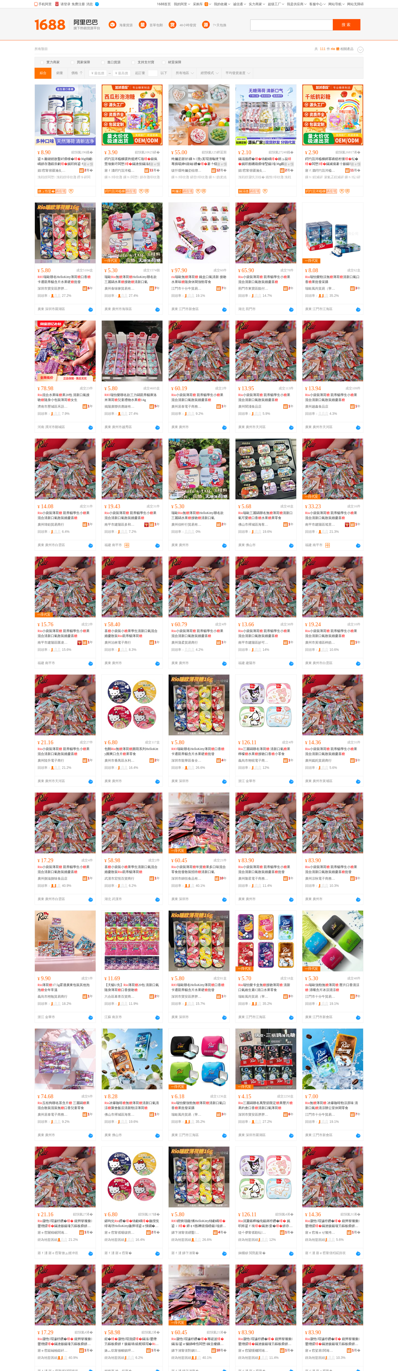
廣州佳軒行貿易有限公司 (186, 524)
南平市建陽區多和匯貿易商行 (119, 524)
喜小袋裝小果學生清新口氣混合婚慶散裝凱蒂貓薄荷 (131, 633)
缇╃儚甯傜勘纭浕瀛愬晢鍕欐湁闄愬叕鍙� (253, 1232)
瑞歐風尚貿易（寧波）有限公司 (320, 288)
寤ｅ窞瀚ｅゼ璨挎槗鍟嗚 (320, 1232)
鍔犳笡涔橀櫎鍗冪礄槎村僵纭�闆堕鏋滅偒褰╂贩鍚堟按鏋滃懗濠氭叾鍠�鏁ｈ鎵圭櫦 (332, 161)
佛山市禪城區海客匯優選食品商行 (253, 524)
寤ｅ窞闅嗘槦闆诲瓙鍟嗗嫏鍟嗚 (253, 1350)
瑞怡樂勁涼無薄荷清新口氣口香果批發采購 (332, 279)
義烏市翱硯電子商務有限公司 (253, 760)
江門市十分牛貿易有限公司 (186, 288)
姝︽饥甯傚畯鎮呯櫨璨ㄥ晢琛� (119, 1350)
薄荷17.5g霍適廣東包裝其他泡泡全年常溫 (64, 987)
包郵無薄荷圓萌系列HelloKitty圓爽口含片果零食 (131, 751)
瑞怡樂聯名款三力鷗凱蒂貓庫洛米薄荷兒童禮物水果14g (130, 397)
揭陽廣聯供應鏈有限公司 (119, 406)
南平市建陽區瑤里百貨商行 (320, 524)
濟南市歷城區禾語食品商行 (53, 406)
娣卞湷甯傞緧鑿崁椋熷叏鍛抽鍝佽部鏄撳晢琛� (186, 1232)
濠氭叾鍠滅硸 (334, 177)
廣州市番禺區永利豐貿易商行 (119, 760)
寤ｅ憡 (88, 164)
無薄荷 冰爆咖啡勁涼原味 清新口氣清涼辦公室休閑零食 (331, 1105)
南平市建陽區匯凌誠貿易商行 (53, 642)
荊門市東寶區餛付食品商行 (253, 288)
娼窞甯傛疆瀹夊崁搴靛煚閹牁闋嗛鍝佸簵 (53, 170)
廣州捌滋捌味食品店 (52, 878)
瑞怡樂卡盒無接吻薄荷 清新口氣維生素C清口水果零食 (264, 987)
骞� (88, 170)
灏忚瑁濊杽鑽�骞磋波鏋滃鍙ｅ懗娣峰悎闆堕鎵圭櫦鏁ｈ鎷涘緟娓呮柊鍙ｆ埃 (198, 1341)
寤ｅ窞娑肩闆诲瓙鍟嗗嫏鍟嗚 (320, 1350)
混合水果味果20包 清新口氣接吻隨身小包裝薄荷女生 (64, 397)
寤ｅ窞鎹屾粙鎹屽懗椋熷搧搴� (53, 1350)
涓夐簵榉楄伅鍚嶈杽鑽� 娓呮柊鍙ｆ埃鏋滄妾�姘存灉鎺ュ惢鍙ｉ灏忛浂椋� (265, 1223)
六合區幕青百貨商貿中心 (119, 996)
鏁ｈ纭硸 (352, 177)
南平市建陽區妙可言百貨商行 (253, 642)
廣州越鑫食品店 (316, 406)
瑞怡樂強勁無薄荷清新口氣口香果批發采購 (198, 1105)
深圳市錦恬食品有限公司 (186, 878)
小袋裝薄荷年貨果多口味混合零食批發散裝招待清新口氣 (198, 869)
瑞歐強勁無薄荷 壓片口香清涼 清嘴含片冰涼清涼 (332, 987)
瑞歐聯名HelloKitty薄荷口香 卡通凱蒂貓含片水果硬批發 (64, 279)
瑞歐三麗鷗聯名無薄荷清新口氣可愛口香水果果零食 (265, 515)
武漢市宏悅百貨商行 (119, 878)
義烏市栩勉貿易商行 (52, 996)
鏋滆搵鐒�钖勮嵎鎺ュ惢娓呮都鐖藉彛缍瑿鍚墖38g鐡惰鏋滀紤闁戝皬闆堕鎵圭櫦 (265, 161)
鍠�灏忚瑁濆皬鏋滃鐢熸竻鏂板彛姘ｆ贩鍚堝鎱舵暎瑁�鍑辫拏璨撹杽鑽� (131, 1341)
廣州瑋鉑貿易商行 (51, 524)
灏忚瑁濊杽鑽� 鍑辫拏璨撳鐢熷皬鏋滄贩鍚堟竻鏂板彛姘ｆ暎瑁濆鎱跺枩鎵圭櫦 (265, 1341)
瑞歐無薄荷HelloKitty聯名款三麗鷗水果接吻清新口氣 (130, 279)
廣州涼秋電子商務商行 (320, 878)
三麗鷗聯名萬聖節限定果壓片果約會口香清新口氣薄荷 (265, 1105)
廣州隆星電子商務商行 (253, 878)
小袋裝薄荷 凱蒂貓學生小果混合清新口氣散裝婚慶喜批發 (264, 869)
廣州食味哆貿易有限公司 (119, 288)
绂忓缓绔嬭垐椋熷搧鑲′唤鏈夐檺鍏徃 (186, 170)
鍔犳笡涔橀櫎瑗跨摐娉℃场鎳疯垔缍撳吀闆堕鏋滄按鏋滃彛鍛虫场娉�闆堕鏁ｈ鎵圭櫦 (131, 161)
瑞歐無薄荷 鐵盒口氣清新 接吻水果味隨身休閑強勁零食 (198, 279)
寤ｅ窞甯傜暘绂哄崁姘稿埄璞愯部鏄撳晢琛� (119, 1232)
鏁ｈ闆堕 (131, 177)
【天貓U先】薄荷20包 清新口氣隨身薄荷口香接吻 (131, 987)
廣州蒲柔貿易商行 (184, 642)
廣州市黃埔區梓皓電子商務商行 (320, 642)
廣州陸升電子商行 (51, 760)
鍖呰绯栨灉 (199, 177)
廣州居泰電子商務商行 (186, 406)
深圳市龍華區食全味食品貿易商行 (186, 760)
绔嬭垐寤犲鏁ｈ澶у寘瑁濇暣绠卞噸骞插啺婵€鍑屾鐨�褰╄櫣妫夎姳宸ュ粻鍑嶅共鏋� (198, 161)
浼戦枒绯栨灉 (66, 177)
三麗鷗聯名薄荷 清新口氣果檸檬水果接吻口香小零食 (264, 751)
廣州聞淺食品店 (249, 406)
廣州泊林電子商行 (117, 642)
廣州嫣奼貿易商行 (318, 760)
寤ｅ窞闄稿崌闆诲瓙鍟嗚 (53, 1232)
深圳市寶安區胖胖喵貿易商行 (53, 288)
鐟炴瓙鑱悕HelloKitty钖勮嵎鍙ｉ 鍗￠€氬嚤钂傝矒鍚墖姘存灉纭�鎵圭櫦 (198, 1223)
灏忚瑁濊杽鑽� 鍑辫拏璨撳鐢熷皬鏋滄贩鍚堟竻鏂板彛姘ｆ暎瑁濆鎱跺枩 (65, 1223)
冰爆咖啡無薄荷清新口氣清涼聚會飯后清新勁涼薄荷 (131, 1105)
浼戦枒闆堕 (46, 177)
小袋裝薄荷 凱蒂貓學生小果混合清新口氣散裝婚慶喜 (264, 279)
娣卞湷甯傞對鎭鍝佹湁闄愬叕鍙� (186, 1350)
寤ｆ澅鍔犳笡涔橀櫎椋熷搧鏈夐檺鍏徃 (119, 170)
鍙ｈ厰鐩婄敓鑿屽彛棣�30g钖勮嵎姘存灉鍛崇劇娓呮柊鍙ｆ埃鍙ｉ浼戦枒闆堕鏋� (65, 161)
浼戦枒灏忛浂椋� (251, 177)
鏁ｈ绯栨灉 (113, 177)
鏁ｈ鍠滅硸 (314, 177)
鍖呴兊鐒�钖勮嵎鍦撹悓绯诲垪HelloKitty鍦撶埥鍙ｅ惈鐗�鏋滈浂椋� (131, 1223)
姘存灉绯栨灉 (150, 177)
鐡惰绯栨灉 (274, 177)
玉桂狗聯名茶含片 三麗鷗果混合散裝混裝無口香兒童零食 (64, 1105)
